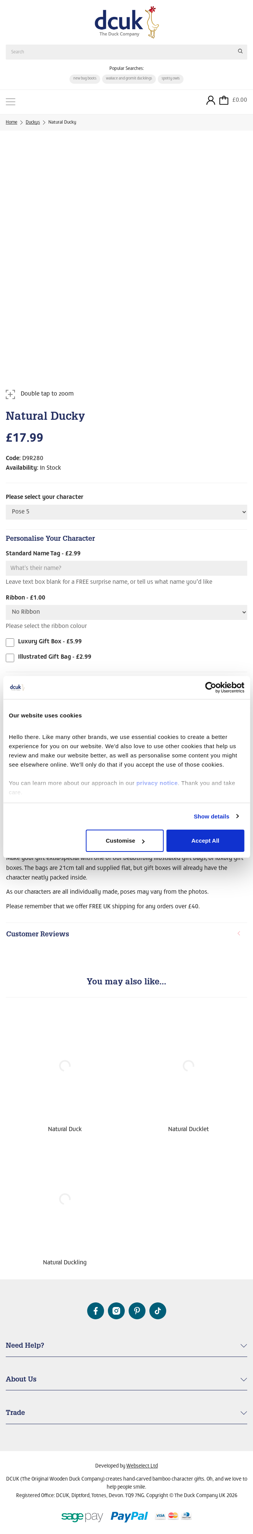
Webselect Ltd (142, 1466)
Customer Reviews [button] (123, 934)
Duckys (33, 122)
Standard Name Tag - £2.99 (43, 554)
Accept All (205, 840)
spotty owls (171, 79)
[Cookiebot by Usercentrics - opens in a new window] (210, 687)
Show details (212, 816)
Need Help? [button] (25, 1346)
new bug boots (84, 79)
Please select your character (44, 498)
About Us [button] (21, 1380)
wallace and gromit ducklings (129, 79)
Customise (125, 840)
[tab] (126, 935)
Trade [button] (15, 1413)
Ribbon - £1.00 (25, 598)
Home (11, 122)
